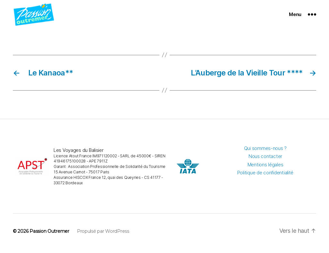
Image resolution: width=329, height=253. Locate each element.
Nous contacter (265, 160)
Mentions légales (265, 169)
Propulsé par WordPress (103, 236)
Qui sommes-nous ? (265, 152)
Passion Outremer (49, 236)
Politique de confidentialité (265, 177)
